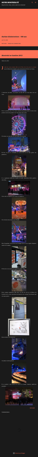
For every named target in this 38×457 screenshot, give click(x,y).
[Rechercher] (32, 2)
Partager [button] (4, 43)
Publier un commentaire (14, 43)
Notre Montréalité (10, 2)
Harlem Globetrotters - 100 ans (14, 37)
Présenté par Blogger (19, 453)
